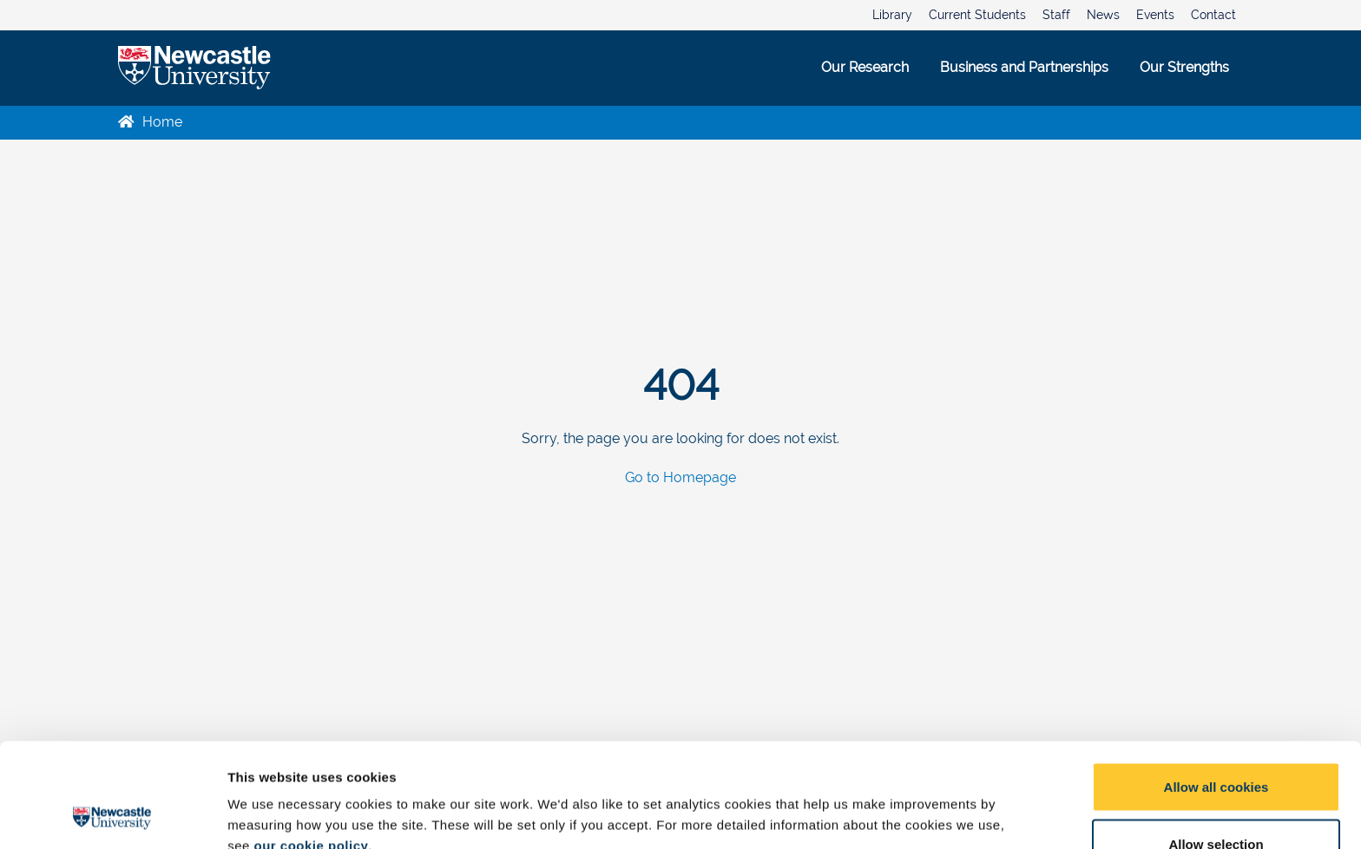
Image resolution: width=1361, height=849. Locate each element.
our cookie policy (310, 748)
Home (150, 122)
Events (1155, 15)
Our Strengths (1184, 67)
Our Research (865, 67)
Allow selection (1215, 746)
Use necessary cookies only (1216, 802)
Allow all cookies (1216, 689)
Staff (1056, 15)
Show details (911, 804)
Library (892, 15)
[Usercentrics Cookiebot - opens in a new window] (112, 815)
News (1103, 15)
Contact (1213, 15)
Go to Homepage (680, 478)
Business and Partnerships (1024, 67)
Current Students (977, 15)
